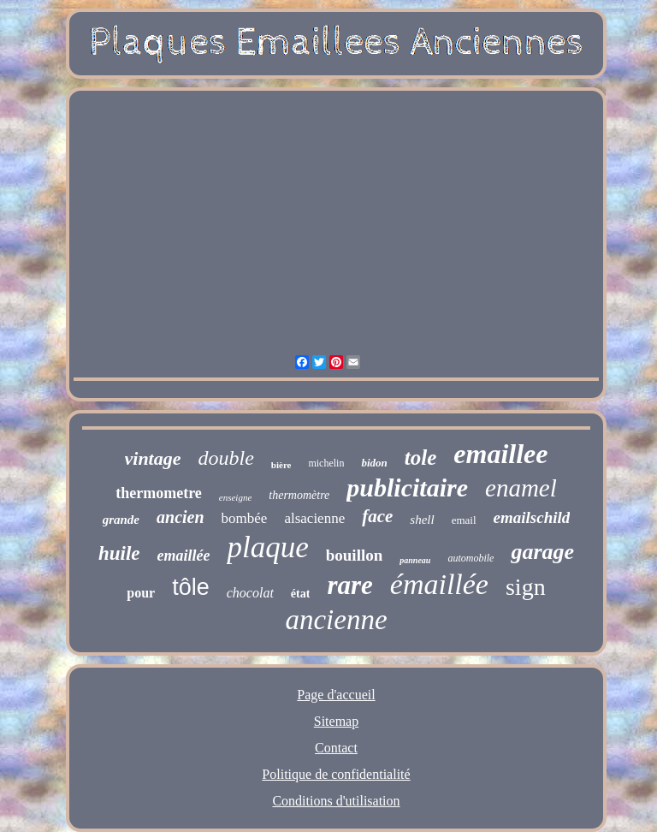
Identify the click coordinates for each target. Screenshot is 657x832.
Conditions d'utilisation (336, 800)
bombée (245, 518)
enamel (521, 488)
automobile (470, 558)
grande (121, 519)
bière (281, 465)
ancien (180, 517)
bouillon (354, 555)
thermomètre (299, 495)
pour (141, 592)
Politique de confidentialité (336, 774)
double (226, 458)
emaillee (500, 453)
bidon (374, 462)
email (464, 520)
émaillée (439, 584)
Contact (336, 747)
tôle (191, 587)
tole (421, 457)
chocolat (250, 592)
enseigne (235, 497)
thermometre (158, 493)
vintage (153, 458)
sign (526, 586)
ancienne (336, 619)
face (377, 516)
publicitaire (407, 487)
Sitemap (336, 721)
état (301, 593)
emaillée (183, 555)
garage (542, 551)
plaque (267, 547)
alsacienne (314, 518)
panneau (415, 560)
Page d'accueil (336, 694)
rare (349, 585)
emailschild (532, 517)
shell (422, 519)
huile (119, 553)
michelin (326, 463)
